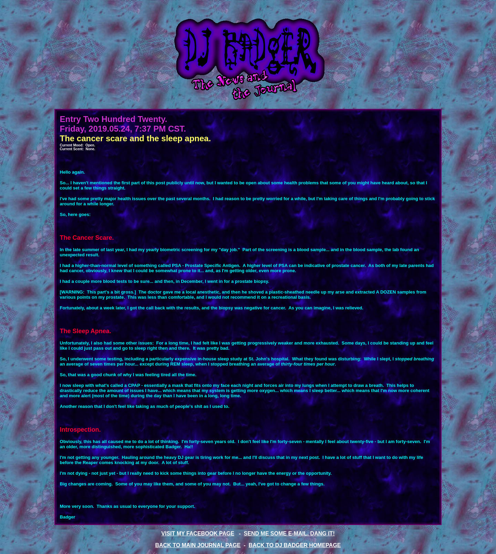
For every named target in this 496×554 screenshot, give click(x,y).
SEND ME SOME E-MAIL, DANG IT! (289, 533)
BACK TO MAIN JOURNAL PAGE (198, 545)
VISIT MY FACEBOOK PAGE (197, 533)
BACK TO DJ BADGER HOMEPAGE (295, 545)
